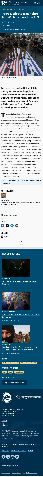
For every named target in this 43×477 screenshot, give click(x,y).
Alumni (30, 450)
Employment (6, 473)
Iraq (10, 372)
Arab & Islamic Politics (10, 363)
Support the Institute (18, 450)
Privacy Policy (16, 473)
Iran (4, 372)
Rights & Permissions (30, 473)
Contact (4, 421)
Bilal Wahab (9, 22)
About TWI (5, 450)
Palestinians (19, 372)
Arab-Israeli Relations (28, 363)
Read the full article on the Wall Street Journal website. (22, 181)
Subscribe (5, 425)
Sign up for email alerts (15, 382)
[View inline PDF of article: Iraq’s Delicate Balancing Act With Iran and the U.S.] (21, 215)
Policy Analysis (7, 9)
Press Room (5, 423)
